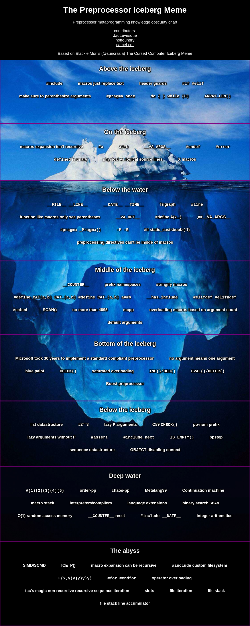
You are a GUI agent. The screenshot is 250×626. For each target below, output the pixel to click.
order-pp (88, 490)
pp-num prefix (206, 424)
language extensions (147, 504)
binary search (200, 504)
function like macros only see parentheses (60, 217)
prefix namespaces (123, 284)
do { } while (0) (170, 97)
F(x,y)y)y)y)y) (75, 579)
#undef (193, 147)
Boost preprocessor (125, 384)
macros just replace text (101, 83)
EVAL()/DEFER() (208, 371)
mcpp (128, 311)
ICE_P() (68, 565)
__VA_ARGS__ (157, 147)
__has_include (162, 298)
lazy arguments (120, 425)
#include (54, 83)
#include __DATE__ (160, 517)
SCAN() (50, 311)
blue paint (34, 371)
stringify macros (171, 284)
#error (223, 147)
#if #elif (193, 84)
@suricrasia (113, 53)
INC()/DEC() (162, 371)
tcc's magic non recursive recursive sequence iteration (77, 592)
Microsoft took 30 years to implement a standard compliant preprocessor (84, 358)
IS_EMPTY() (182, 438)
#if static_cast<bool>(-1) (167, 231)
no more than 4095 (90, 311)
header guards (153, 83)
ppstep (216, 438)
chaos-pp (120, 490)
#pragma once (120, 97)
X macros (187, 160)
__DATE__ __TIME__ (123, 204)
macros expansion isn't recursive (51, 146)
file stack (216, 592)
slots (149, 592)
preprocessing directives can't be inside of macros (125, 244)
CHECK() (68, 371)
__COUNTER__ (76, 285)
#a (100, 147)
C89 (165, 425)
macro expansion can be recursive (123, 565)
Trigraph (167, 204)
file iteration (181, 592)
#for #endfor (121, 579)
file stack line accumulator (125, 604)
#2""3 (83, 424)
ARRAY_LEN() (218, 97)
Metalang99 (156, 490)
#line (197, 204)
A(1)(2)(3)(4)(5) (45, 491)
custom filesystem (199, 566)
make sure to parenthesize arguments (55, 97)
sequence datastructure (92, 451)
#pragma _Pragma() (80, 231)
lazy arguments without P (51, 438)
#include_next (138, 438)
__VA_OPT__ (128, 218)
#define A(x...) (168, 217)
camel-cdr (125, 45)
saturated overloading (113, 371)
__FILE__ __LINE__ (67, 204)
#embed (20, 311)
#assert (99, 438)
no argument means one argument (202, 358)
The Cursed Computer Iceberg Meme (159, 53)
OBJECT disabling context (155, 451)
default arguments (125, 324)
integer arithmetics (214, 517)
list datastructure (46, 424)
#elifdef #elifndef (214, 298)
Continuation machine (203, 490)
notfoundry (125, 40)
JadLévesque (125, 35)
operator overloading (172, 579)
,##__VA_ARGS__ (213, 217)
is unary (70, 160)
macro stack (42, 504)
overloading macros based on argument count (193, 311)
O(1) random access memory (45, 517)
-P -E (122, 231)
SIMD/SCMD (34, 565)
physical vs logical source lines (132, 160)
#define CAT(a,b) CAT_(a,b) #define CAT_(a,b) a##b (72, 298)
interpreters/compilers (91, 504)
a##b (123, 147)
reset (106, 517)
